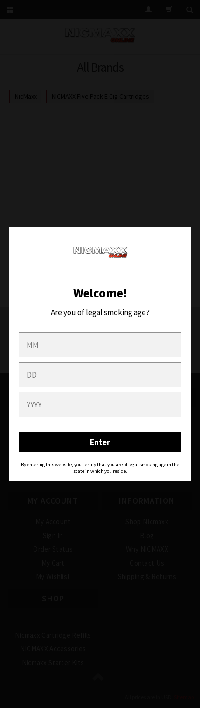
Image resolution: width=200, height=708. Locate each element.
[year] (100, 404)
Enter (100, 442)
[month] (100, 344)
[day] (100, 374)
